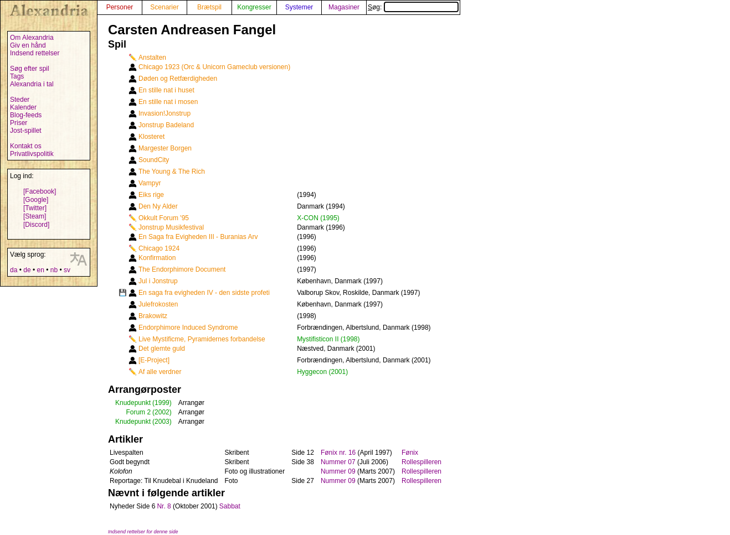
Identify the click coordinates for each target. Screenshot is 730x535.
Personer (119, 7)
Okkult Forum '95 (163, 218)
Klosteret (151, 137)
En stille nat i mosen (168, 102)
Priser (18, 123)
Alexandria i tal (32, 84)
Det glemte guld (161, 348)
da (13, 270)
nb (54, 270)
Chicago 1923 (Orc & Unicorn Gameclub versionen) (214, 67)
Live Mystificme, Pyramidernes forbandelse (201, 339)
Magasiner (343, 7)
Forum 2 (138, 412)
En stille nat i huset (166, 90)
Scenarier (164, 7)
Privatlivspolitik (32, 154)
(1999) (162, 403)
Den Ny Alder (158, 206)
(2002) (162, 412)
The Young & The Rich (171, 171)
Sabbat (229, 506)
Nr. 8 (164, 506)
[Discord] (36, 224)
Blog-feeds (26, 115)
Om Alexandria (32, 37)
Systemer (299, 7)
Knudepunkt (133, 403)
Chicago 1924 (158, 248)
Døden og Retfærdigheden (177, 78)
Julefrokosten (158, 304)
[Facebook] (39, 191)
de (26, 270)
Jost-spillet (26, 130)
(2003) (162, 421)
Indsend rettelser (34, 53)
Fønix (410, 452)
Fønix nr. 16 (338, 452)
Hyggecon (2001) (322, 372)
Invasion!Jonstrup (164, 113)
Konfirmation (157, 258)
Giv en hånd (28, 45)
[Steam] (34, 216)
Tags (17, 76)
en (40, 270)
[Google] (35, 200)
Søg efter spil (29, 68)
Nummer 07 (338, 462)
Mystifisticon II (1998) (328, 339)
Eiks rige (151, 195)
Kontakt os (26, 146)
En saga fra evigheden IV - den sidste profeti (204, 293)
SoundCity (153, 160)
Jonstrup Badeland (166, 125)
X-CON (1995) (318, 218)
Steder (19, 99)
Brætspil (209, 7)
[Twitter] (35, 208)
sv (67, 270)
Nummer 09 (338, 471)
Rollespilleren (421, 462)
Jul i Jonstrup (158, 281)
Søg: (413, 7)
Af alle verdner (159, 372)
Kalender (23, 107)
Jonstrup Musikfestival (171, 227)
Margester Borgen (165, 148)
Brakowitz (152, 316)
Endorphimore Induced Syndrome (188, 327)
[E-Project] (153, 360)
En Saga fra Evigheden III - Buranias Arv (198, 237)
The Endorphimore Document (181, 269)
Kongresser (254, 7)
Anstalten (152, 57)
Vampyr (149, 183)
